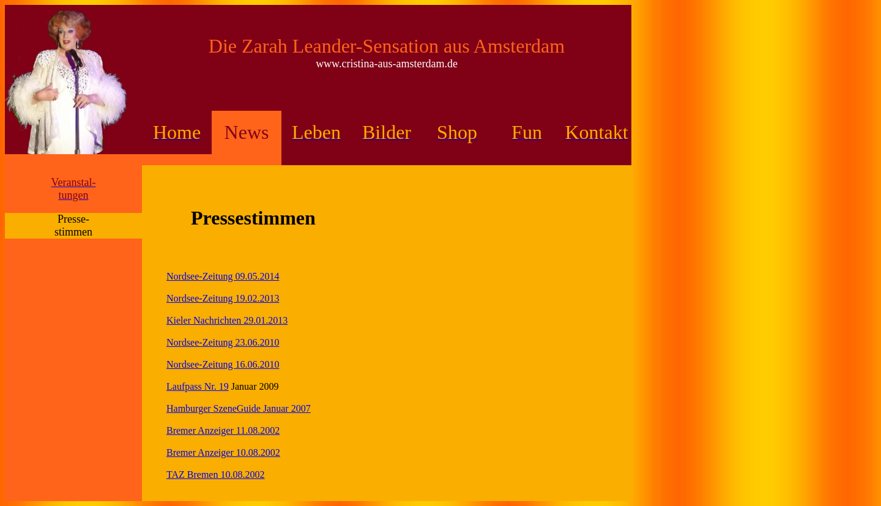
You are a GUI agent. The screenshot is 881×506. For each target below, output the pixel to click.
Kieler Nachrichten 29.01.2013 (227, 320)
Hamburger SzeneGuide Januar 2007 (238, 408)
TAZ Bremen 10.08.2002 (215, 474)
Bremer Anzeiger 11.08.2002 (223, 430)
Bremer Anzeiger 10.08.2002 (223, 452)
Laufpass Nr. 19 (197, 386)
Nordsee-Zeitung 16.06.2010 (222, 364)
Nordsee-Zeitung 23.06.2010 (222, 342)
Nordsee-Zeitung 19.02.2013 (222, 298)
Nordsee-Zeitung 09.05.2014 (222, 276)
